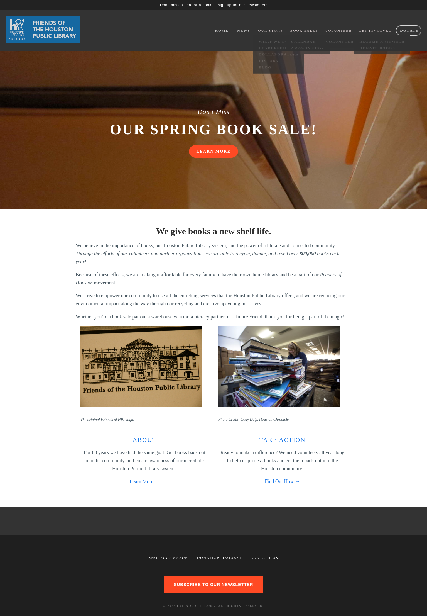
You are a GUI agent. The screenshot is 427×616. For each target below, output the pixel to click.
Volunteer (338, 30)
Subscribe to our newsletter (213, 584)
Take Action (282, 439)
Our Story (270, 30)
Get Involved (375, 30)
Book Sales (304, 30)
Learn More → (145, 481)
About (145, 439)
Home (222, 30)
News (243, 30)
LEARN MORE (214, 151)
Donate (409, 30)
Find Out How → (282, 481)
